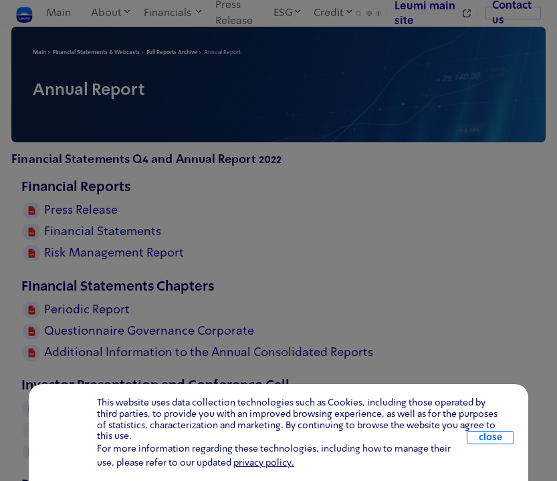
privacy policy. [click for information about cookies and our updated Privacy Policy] (263, 463)
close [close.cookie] (490, 437)
